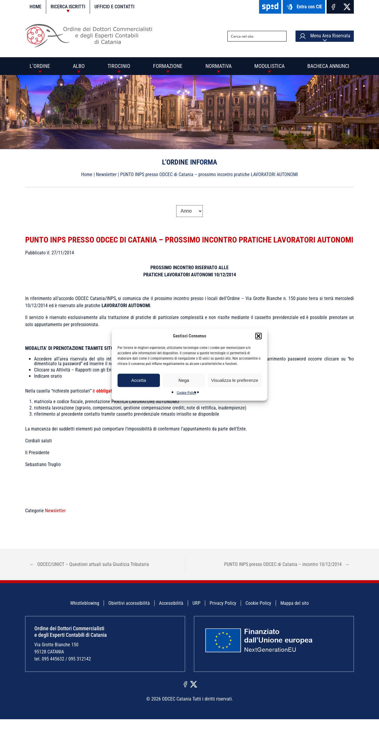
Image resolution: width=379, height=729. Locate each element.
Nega (184, 380)
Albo (79, 66)
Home (35, 6)
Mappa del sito (294, 613)
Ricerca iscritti (68, 6)
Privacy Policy (223, 613)
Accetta (138, 380)
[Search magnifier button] (281, 36)
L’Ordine (40, 66)
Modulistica (269, 66)
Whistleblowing (84, 613)
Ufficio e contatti (114, 6)
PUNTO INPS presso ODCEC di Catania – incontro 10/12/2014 (286, 574)
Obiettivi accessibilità (129, 613)
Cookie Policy (186, 392)
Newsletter (106, 174)
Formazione (167, 66)
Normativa (218, 66)
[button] (258, 336)
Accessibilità (171, 613)
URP (196, 613)
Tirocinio (118, 66)
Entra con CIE (304, 7)
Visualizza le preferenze (234, 380)
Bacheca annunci (328, 66)
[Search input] (252, 36)
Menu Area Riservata (324, 36)
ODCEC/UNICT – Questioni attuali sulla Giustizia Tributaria (89, 574)
